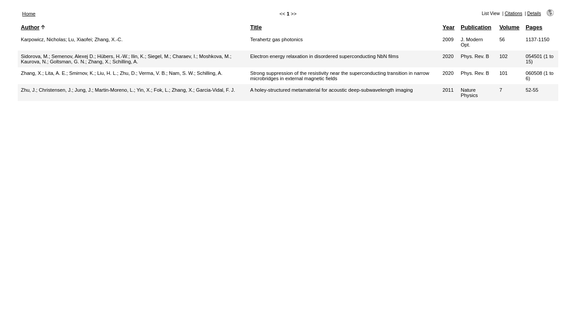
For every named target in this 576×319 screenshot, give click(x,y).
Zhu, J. (28, 90)
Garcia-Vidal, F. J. (215, 90)
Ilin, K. (138, 56)
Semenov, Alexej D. (72, 56)
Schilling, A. (125, 61)
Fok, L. (161, 90)
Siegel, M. (159, 56)
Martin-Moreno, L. (114, 90)
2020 (448, 56)
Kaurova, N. (34, 61)
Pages (533, 27)
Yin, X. (144, 90)
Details (534, 13)
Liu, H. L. (107, 73)
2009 (448, 39)
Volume (509, 27)
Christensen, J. (55, 90)
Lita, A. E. (56, 73)
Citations (513, 13)
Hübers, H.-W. (112, 56)
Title (256, 27)
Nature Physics (469, 92)
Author (30, 27)
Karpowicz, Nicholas (43, 39)
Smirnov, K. (81, 73)
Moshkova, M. (214, 56)
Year (449, 27)
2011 (448, 90)
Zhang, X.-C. (108, 39)
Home (28, 13)
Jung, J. (83, 90)
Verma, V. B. (152, 73)
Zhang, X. (99, 61)
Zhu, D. (128, 73)
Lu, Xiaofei (80, 39)
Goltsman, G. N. (67, 61)
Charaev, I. (184, 56)
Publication (476, 27)
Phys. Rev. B (475, 56)
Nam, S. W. (181, 73)
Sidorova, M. (35, 56)
